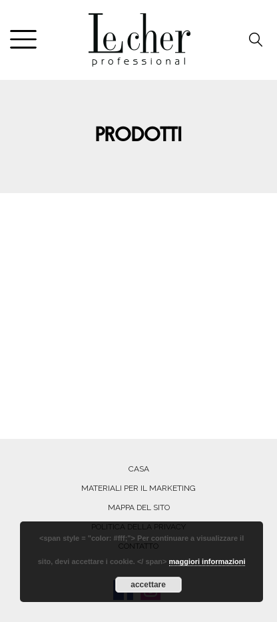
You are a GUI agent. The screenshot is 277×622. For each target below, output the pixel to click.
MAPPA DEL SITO (139, 507)
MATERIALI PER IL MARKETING (138, 488)
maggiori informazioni (207, 561)
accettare (148, 584)
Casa (139, 468)
